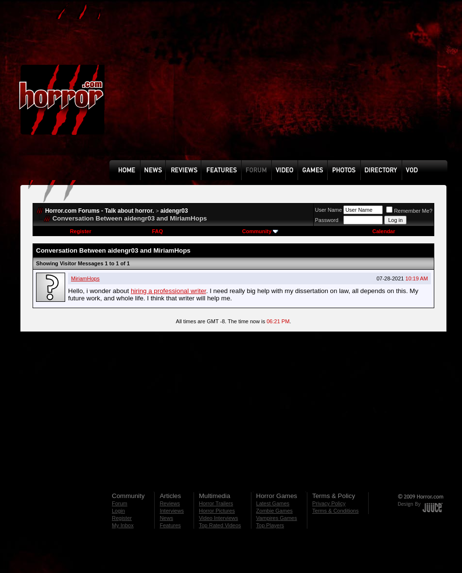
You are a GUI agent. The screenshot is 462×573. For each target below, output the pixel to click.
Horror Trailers (216, 503)
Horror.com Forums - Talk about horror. (99, 210)
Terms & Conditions (335, 511)
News (166, 518)
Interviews (172, 511)
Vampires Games (276, 518)
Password (326, 220)
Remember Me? (409, 211)
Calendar (383, 231)
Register (80, 231)
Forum (119, 503)
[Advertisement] (239, 87)
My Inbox (123, 525)
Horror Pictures (217, 511)
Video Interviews (218, 518)
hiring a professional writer (168, 291)
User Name (328, 210)
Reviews (170, 503)
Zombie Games (274, 511)
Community (260, 231)
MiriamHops (85, 278)
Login (118, 511)
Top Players (270, 525)
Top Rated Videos (220, 525)
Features (170, 525)
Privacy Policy (328, 503)
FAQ (157, 231)
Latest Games (272, 503)
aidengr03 (174, 210)
